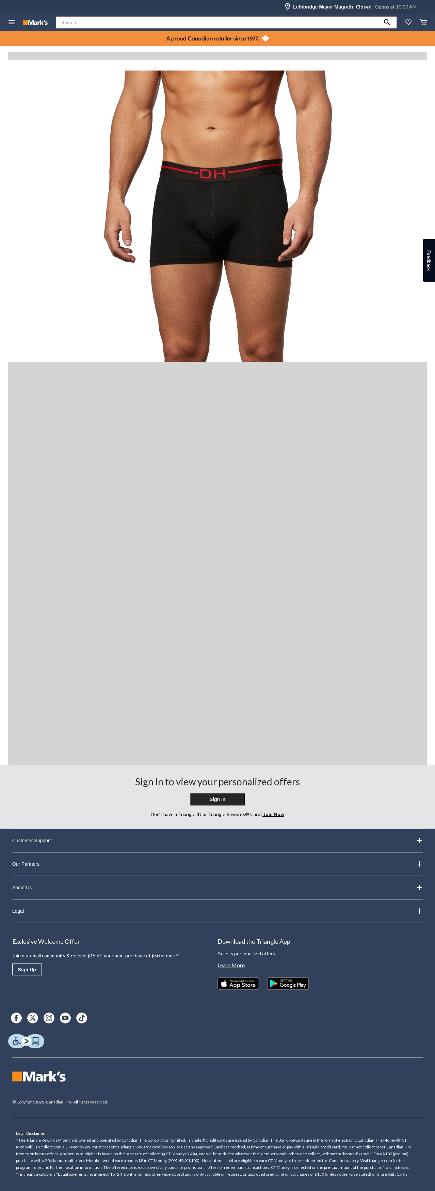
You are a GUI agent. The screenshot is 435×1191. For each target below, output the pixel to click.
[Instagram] (49, 1018)
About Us (217, 887)
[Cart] (423, 23)
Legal (217, 911)
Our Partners (217, 864)
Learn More (231, 965)
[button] (387, 22)
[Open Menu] (11, 22)
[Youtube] (65, 1018)
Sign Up (27, 969)
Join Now (273, 814)
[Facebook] (16, 1018)
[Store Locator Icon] (287, 7)
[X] (32, 1018)
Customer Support (217, 840)
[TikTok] (81, 1018)
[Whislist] (408, 23)
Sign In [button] (218, 799)
